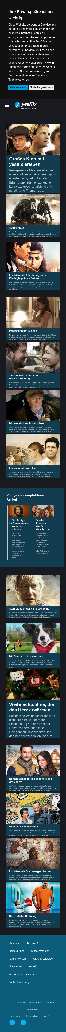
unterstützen (43, 958)
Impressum (14, 1016)
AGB (46, 1016)
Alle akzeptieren (18, 87)
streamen (40, 950)
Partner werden (17, 958)
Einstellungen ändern (41, 87)
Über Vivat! (31, 943)
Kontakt (33, 966)
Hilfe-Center (15, 966)
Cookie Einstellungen (20, 982)
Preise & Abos (16, 950)
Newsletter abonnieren (21, 974)
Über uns (13, 943)
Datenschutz (32, 1016)
